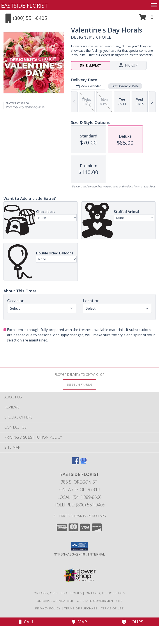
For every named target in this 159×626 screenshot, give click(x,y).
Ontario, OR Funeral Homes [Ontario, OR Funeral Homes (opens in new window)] (58, 593)
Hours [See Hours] (132, 622)
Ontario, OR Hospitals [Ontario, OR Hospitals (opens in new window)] (105, 593)
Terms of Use (112, 608)
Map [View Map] (79, 622)
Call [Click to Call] (26, 622)
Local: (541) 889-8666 (79, 497)
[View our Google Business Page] (83, 462)
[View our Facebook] (75, 462)
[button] (146, 19)
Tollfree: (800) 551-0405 (79, 505)
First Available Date (125, 86)
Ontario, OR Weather (55, 601)
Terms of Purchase (80, 608)
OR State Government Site (99, 601)
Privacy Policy (47, 608)
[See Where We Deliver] (79, 384)
